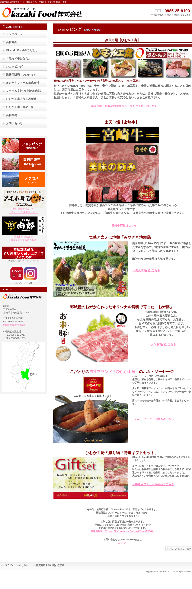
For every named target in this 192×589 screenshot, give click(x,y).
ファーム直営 (23, 90)
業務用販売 (23, 162)
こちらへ (122, 542)
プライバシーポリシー (16, 565)
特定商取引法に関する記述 (50, 565)
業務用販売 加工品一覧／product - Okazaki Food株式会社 (123, 531)
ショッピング (23, 145)
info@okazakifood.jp (14, 324)
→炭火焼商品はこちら (146, 270)
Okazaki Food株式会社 (42, 12)
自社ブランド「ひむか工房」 (114, 372)
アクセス (23, 179)
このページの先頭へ (178, 549)
